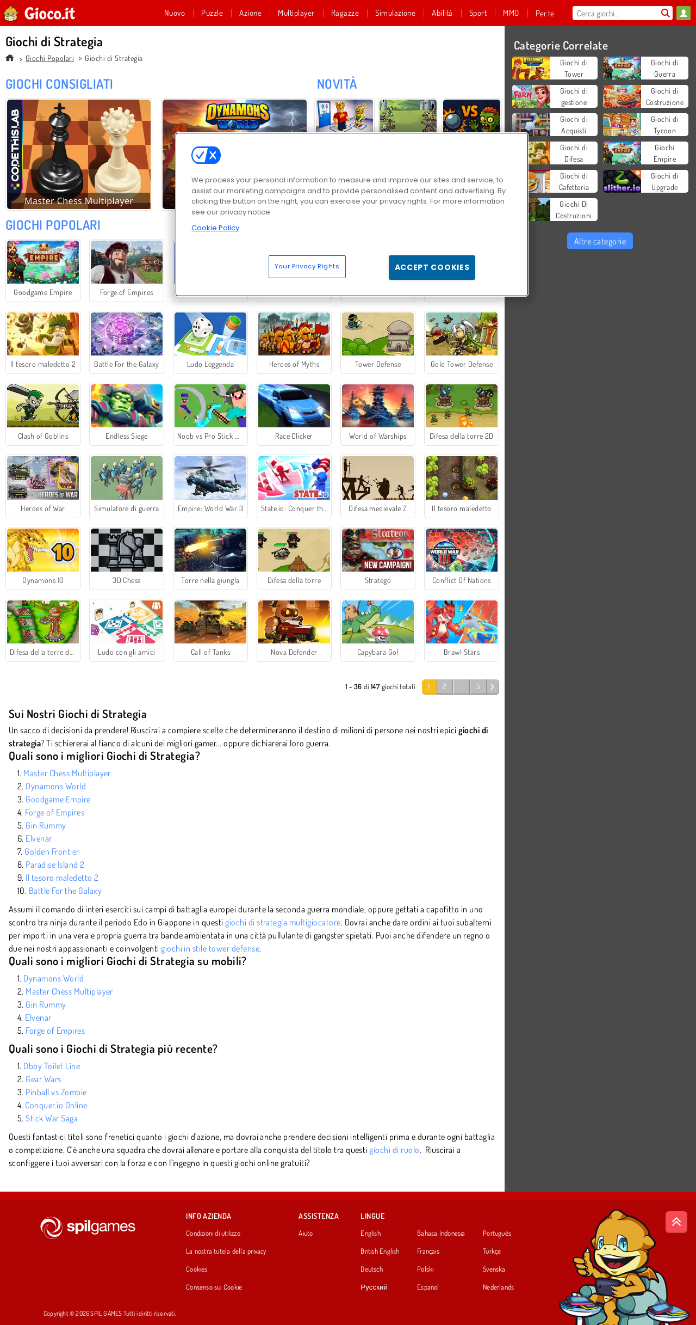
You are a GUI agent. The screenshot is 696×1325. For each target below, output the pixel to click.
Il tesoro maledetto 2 (62, 877)
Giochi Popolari (50, 58)
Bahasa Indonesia (441, 1233)
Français (428, 1251)
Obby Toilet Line (51, 1065)
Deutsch (372, 1269)
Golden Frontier (51, 851)
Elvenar (39, 838)
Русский (374, 1287)
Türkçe (492, 1251)
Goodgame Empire (58, 799)
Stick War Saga (52, 1118)
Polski (425, 1269)
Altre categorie (600, 241)
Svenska (494, 1269)
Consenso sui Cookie (214, 1287)
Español (428, 1287)
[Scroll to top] (676, 1222)
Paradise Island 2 (55, 864)
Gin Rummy (46, 825)
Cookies (197, 1269)
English (371, 1233)
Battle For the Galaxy (65, 890)
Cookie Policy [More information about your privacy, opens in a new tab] (215, 228)
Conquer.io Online (56, 1105)
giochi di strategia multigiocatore (282, 922)
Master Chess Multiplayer (67, 773)
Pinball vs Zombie (56, 1092)
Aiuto (306, 1233)
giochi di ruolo (394, 1149)
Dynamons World (56, 786)
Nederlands (498, 1287)
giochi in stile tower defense (210, 948)
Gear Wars (43, 1079)
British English (380, 1251)
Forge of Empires (54, 812)
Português (497, 1233)
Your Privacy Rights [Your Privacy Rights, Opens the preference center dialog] (307, 266)
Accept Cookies (432, 267)
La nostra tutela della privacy (226, 1251)
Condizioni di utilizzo (213, 1233)
